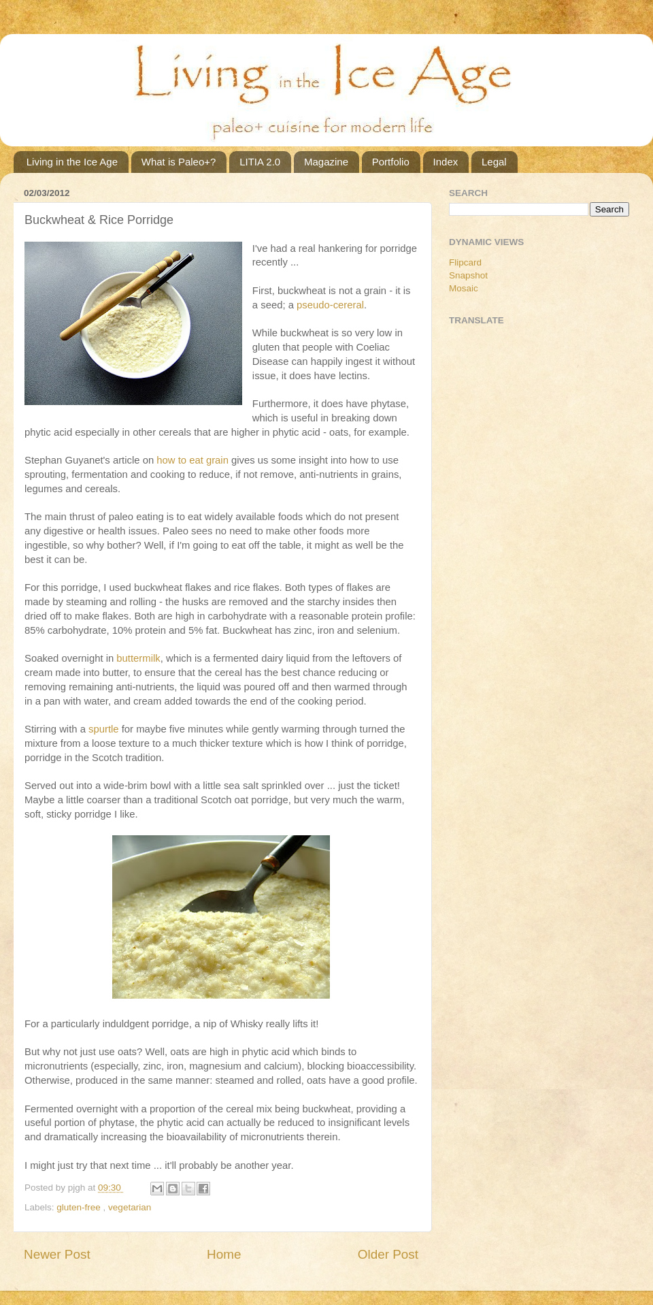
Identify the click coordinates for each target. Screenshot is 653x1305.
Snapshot (468, 275)
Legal (494, 161)
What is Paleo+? (178, 161)
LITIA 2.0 (259, 161)
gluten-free (79, 1207)
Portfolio (390, 161)
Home (224, 1254)
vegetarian (129, 1207)
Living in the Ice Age (72, 161)
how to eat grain (192, 460)
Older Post (388, 1254)
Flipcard (465, 262)
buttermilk (138, 658)
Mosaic (463, 288)
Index (445, 161)
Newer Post (57, 1254)
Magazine (326, 161)
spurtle (103, 729)
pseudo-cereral (330, 305)
